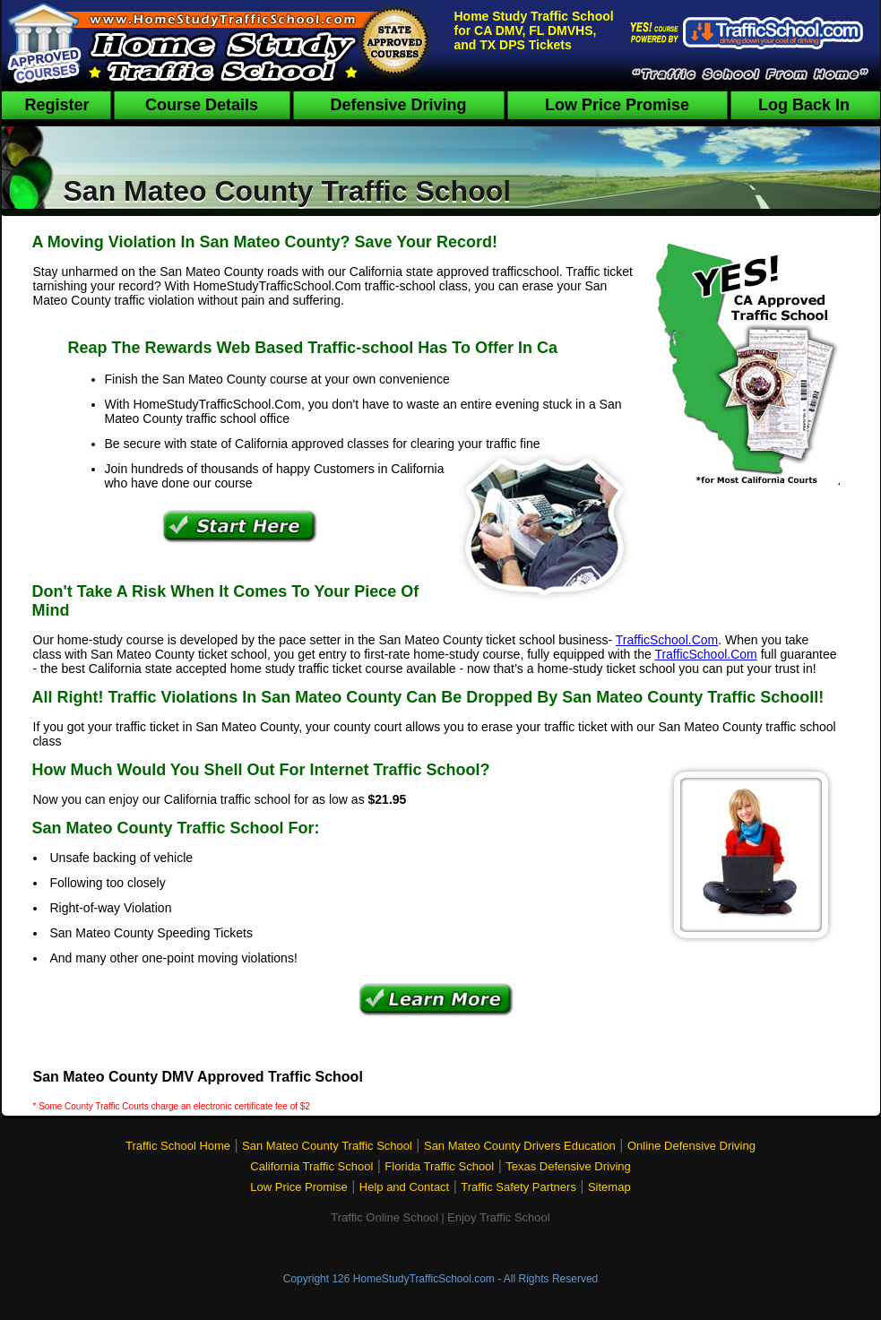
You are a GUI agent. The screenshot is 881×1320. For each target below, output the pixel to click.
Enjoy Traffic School (498, 1217)
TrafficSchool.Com (667, 640)
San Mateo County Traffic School (327, 1145)
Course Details (201, 105)
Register (56, 105)
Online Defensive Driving (691, 1145)
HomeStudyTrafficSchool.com (424, 1279)
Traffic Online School (384, 1217)
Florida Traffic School (439, 1166)
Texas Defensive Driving (567, 1166)
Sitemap (609, 1187)
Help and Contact (404, 1187)
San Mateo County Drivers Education (520, 1145)
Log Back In (804, 105)
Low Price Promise (617, 105)
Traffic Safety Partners (518, 1187)
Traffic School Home (177, 1145)
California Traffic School (311, 1166)
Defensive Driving (398, 105)
